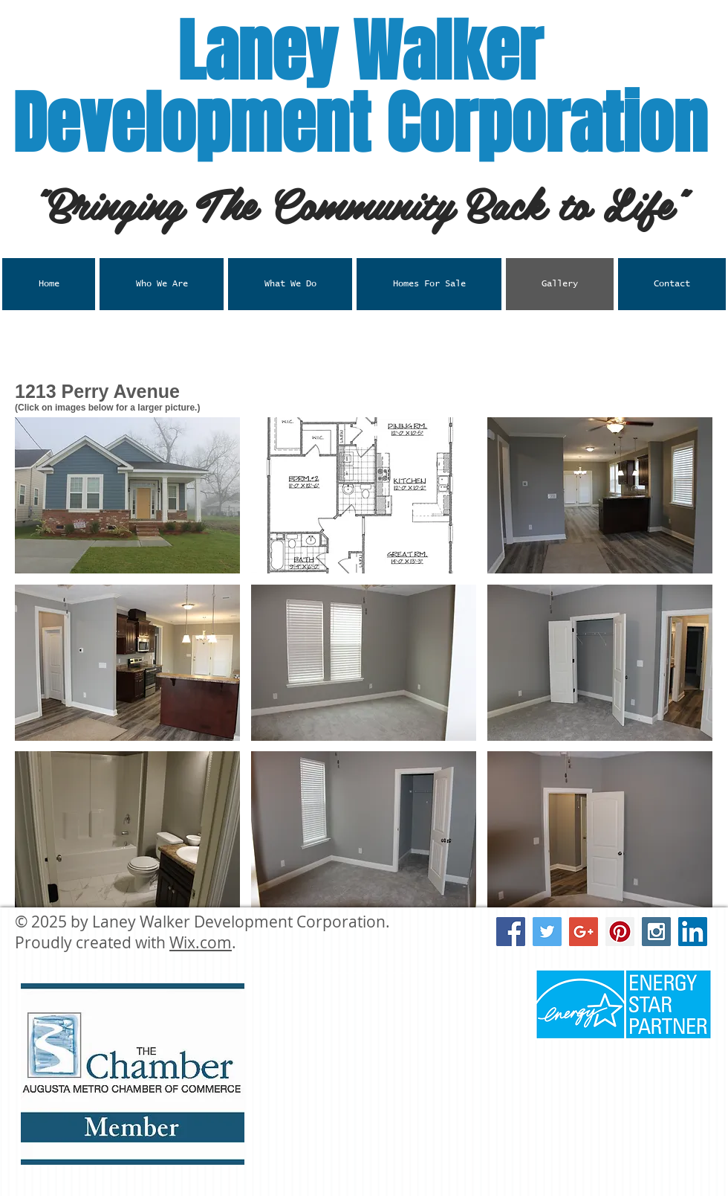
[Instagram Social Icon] (656, 931)
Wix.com (200, 942)
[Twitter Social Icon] (547, 931)
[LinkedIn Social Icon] (692, 931)
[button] (290, 284)
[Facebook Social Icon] (510, 931)
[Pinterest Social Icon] (619, 931)
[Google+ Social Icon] (583, 931)
